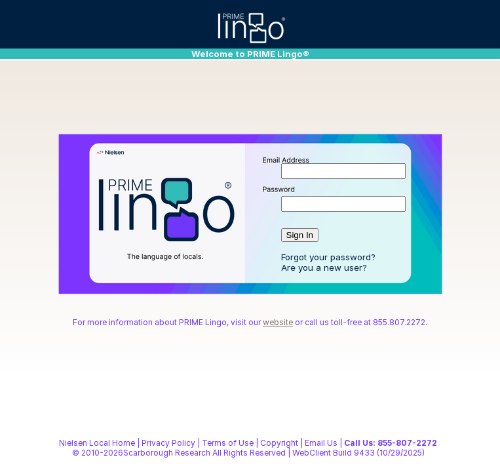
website (278, 322)
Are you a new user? (324, 267)
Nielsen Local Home (97, 443)
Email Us (321, 443)
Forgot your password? (328, 257)
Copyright (279, 443)
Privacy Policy (168, 443)
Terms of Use (228, 443)
